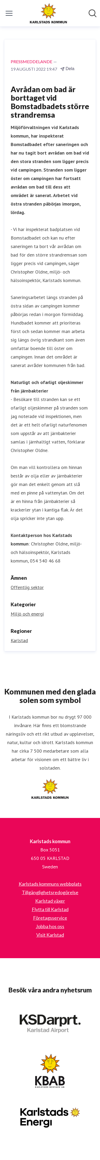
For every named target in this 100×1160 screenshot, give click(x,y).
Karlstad (19, 640)
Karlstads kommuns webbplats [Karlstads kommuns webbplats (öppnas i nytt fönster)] (50, 884)
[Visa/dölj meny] (9, 13)
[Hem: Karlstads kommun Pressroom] (48, 13)
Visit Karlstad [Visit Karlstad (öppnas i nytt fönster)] (50, 935)
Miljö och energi (27, 614)
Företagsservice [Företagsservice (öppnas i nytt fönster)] (50, 918)
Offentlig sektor (27, 587)
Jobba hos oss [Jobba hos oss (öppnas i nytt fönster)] (50, 926)
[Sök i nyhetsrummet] (92, 13)
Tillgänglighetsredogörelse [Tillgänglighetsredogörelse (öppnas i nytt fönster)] (50, 892)
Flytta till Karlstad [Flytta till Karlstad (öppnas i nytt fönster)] (50, 909)
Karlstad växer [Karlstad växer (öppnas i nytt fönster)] (50, 901)
